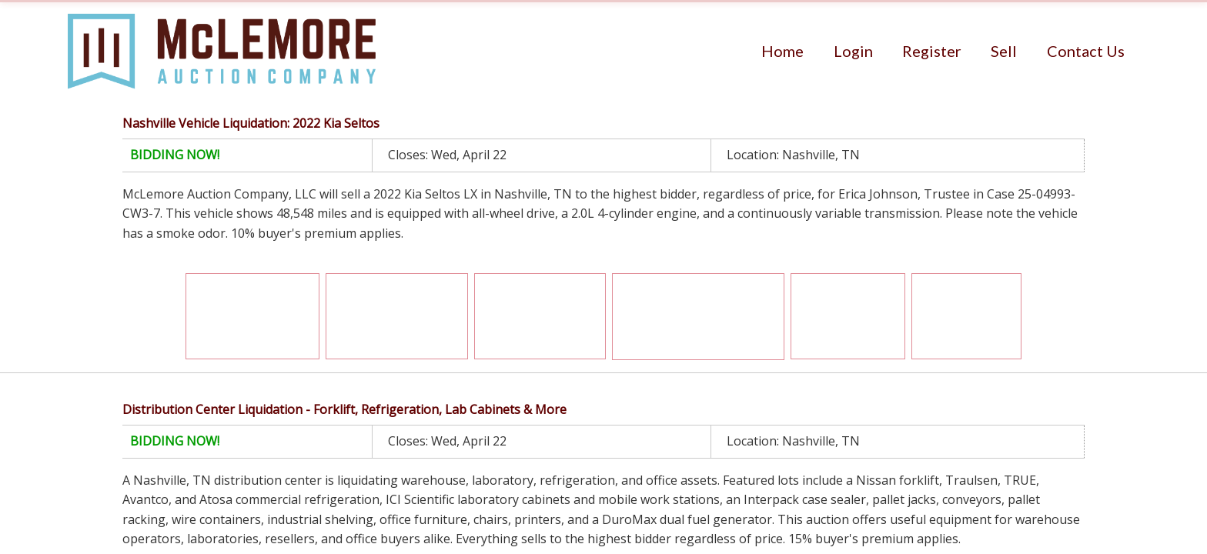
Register (931, 51)
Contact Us (1086, 51)
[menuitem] (782, 51)
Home (782, 51)
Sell (1004, 51)
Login (853, 51)
